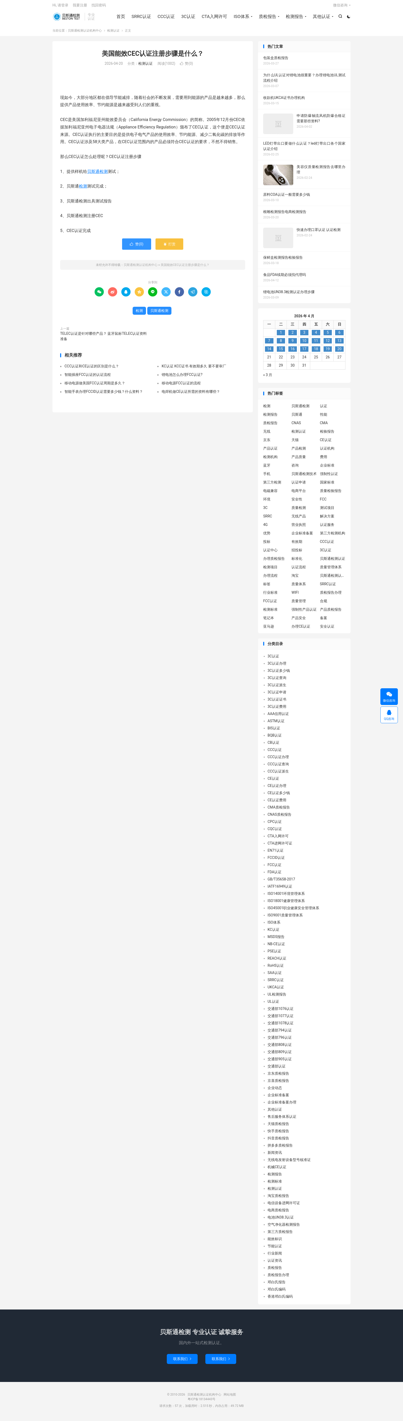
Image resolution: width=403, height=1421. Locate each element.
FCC (323, 502)
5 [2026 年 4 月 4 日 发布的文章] (328, 335)
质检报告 (267, 18)
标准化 (296, 561)
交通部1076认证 (281, 1011)
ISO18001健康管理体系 (286, 904)
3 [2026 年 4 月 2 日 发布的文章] (304, 335)
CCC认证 (165, 18)
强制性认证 (329, 476)
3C (265, 510)
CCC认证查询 (278, 767)
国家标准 (327, 485)
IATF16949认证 (280, 889)
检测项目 (270, 570)
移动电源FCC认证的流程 (181, 386)
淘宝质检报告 (278, 1198)
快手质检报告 (278, 1134)
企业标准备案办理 (282, 1105)
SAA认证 (275, 975)
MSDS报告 (276, 939)
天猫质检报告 (278, 1127)
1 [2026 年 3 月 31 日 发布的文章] (281, 335)
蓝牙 (266, 468)
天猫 (295, 442)
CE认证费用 (277, 803)
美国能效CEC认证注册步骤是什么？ (153, 56)
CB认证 (273, 745)
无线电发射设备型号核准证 (289, 1162)
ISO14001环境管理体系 (286, 896)
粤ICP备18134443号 (202, 1402)
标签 (266, 586)
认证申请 (298, 485)
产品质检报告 (331, 612)
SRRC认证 (141, 18)
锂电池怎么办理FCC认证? (182, 377)
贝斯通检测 (97, 174)
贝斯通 (296, 417)
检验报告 (327, 434)
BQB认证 (275, 738)
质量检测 (298, 510)
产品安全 (298, 620)
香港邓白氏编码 (280, 1299)
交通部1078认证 (281, 1026)
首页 (120, 18)
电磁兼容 (270, 493)
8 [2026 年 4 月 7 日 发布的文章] (281, 343)
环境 (266, 502)
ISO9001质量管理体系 (285, 918)
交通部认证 (277, 1069)
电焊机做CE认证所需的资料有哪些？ (191, 394)
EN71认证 (275, 853)
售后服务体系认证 (282, 1119)
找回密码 (98, 7)
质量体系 (298, 586)
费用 (323, 459)
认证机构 (327, 451)
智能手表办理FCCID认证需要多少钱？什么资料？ (104, 394)
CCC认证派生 (278, 774)
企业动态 (275, 1091)
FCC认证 (270, 603)
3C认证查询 (277, 681)
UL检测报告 (277, 997)
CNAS (296, 425)
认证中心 (270, 553)
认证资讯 (275, 1263)
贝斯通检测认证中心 (333, 578)
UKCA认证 (276, 990)
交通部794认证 (280, 1033)
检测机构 (270, 459)
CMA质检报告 (279, 810)
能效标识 (275, 1242)
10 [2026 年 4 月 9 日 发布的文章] (304, 343)
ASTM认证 (276, 724)
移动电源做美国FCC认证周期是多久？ (95, 386)
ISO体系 (241, 18)
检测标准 (270, 612)
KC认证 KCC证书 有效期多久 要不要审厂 (194, 369)
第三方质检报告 (280, 1234)
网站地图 (230, 1397)
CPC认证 (275, 824)
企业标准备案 (302, 536)
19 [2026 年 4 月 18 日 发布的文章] (328, 352)
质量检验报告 (331, 493)
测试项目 (327, 510)
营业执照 (298, 527)
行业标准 (270, 595)
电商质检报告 (278, 1213)
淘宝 (295, 578)
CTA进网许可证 (280, 846)
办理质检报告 (274, 561)
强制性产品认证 (304, 612)
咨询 (295, 468)
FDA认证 (274, 875)
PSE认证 (274, 954)
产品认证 (270, 451)
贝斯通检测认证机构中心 (67, 18)
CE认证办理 (277, 788)
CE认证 (326, 442)
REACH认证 (277, 961)
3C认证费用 (277, 709)
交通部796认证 (280, 1040)
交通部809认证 (280, 1055)
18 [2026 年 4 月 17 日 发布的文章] (316, 352)
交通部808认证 (280, 1047)
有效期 (296, 544)
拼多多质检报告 (280, 1148)
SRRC (267, 519)
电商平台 (298, 493)
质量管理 (298, 603)
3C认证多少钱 (279, 673)
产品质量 (298, 459)
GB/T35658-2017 (281, 882)
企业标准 (327, 468)
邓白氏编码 (277, 1292)
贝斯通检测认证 (332, 561)
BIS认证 (274, 731)
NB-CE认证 (276, 947)
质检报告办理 (331, 595)
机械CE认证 (277, 1170)
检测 (83, 189)
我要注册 (80, 7)
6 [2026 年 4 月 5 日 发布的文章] (339, 335)
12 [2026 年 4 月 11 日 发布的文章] (328, 343)
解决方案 (327, 519)
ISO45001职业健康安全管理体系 (293, 911)
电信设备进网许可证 (284, 1206)
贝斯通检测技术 (304, 476)
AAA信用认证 (278, 716)
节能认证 (275, 1249)
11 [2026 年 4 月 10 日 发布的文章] (316, 343)
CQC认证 (275, 832)
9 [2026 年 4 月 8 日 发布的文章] (292, 343)
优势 (266, 536)
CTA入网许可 (214, 18)
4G (265, 527)
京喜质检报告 (278, 1083)
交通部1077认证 (281, 1019)
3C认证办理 (277, 666)
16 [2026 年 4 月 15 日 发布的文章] (293, 352)
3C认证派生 (277, 688)
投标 (266, 544)
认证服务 (327, 527)
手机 (266, 476)
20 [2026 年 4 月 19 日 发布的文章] (339, 352)
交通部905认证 (280, 1062)
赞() (186, 66)
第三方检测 (272, 485)
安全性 (296, 502)
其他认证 (321, 18)
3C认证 (188, 18)
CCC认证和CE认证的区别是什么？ (92, 369)
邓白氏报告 (277, 1285)
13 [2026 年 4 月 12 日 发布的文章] (339, 343)
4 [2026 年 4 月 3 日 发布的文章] (316, 335)
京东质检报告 (278, 1076)
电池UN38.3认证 (281, 1220)
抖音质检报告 (278, 1141)
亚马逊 (268, 629)
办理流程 (270, 578)
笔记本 (268, 620)
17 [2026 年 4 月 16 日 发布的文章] (304, 352)
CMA (324, 425)
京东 (266, 442)
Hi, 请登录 (60, 7)
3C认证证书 (277, 702)
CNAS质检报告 (279, 817)
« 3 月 (267, 378)
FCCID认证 (276, 860)
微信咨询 (340, 7)
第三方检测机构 (332, 536)
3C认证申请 (277, 695)
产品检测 (298, 451)
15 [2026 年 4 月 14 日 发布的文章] (281, 352)
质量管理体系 (331, 570)
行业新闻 (275, 1256)
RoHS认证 (276, 968)
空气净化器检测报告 (284, 1227)
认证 (323, 408)
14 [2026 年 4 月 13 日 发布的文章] (269, 352)
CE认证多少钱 (279, 796)
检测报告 (294, 18)
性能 (323, 417)
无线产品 (298, 519)
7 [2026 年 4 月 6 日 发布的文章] (269, 343)
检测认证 (113, 33)
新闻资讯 (275, 1155)
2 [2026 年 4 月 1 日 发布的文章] (292, 335)
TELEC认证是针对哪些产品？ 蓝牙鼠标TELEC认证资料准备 (103, 338)
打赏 (169, 247)
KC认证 (273, 932)
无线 (266, 434)
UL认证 (273, 1004)
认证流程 (298, 570)
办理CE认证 (300, 629)
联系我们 (182, 1362)
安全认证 (327, 629)
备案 (323, 620)
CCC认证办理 (278, 760)
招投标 (296, 553)
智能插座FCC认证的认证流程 (88, 377)
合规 (323, 603)
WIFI (295, 595)
